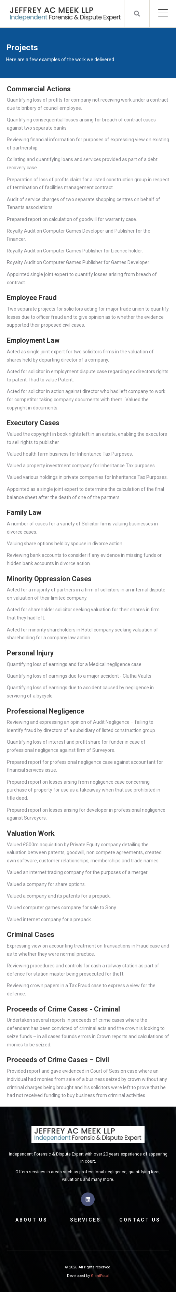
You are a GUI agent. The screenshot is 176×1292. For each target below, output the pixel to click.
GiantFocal (100, 1276)
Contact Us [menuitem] (139, 1220)
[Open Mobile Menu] (163, 13)
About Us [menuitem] (31, 1220)
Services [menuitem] (85, 1220)
